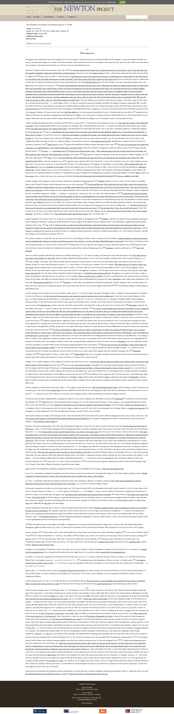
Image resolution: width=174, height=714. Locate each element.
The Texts (36, 17)
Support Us (72, 17)
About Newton (48, 17)
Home (29, 17)
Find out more (111, 2)
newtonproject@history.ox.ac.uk (87, 697)
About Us (61, 17)
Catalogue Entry (45, 41)
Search (145, 17)
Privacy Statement (87, 700)
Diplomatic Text (32, 41)
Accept (123, 2)
